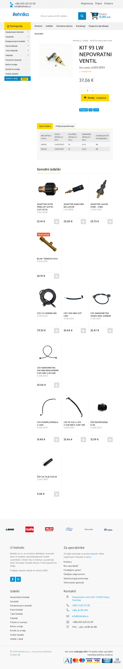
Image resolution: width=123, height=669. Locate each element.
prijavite (94, 553)
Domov (38, 26)
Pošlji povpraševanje (65, 126)
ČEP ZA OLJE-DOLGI (47, 476)
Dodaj (97, 97)
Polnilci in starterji (13, 60)
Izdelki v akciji (12, 78)
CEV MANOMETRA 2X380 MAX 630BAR (100, 314)
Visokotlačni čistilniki (15, 32)
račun (88, 557)
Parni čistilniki (11, 46)
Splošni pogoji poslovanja (76, 578)
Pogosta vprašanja (98, 26)
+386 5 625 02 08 (81, 605)
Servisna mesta (64, 26)
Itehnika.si (77, 40)
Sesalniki (9, 37)
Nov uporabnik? (71, 566)
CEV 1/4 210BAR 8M (47, 313)
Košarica (68, 561)
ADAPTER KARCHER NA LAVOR (74, 205)
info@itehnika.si (22, 6)
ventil (96, 110)
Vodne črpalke (12, 74)
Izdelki (49, 26)
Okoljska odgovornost (74, 574)
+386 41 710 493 (80, 610)
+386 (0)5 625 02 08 (25, 3)
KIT (90, 110)
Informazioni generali (74, 582)
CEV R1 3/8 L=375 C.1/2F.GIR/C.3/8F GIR (74, 423)
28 (19, 654)
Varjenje (9, 55)
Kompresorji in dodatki (15, 41)
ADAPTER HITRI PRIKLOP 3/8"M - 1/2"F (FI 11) (45, 207)
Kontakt (39, 33)
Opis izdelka (45, 126)
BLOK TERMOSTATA (47, 258)
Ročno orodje (11, 64)
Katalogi (80, 26)
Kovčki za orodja (13, 69)
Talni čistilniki (12, 51)
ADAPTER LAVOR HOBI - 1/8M (99, 205)
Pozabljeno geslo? (72, 570)
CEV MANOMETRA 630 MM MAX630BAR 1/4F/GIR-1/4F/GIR (48, 370)
